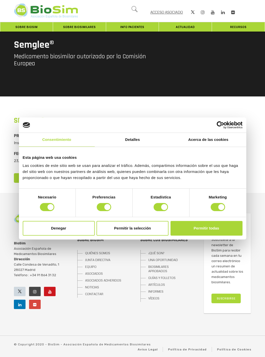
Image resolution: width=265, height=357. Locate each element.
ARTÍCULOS (156, 285)
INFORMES (155, 291)
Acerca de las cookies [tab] (208, 139)
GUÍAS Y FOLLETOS (162, 278)
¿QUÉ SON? (156, 253)
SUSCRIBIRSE (226, 298)
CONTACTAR (94, 294)
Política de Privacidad (187, 349)
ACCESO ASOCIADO (166, 12)
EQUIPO (91, 267)
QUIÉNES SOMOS (97, 253)
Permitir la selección (132, 228)
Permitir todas (206, 228)
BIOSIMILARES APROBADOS (158, 269)
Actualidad (185, 27)
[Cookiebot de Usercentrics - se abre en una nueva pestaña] (220, 125)
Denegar (58, 228)
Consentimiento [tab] (56, 139)
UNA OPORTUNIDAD (163, 260)
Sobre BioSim (26, 27)
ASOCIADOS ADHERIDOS (103, 280)
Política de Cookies (234, 349)
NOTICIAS (92, 287)
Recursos (238, 27)
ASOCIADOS (94, 273)
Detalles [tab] (132, 139)
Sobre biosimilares (79, 27)
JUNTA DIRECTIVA (97, 260)
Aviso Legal (148, 349)
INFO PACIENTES (132, 27)
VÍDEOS (153, 298)
